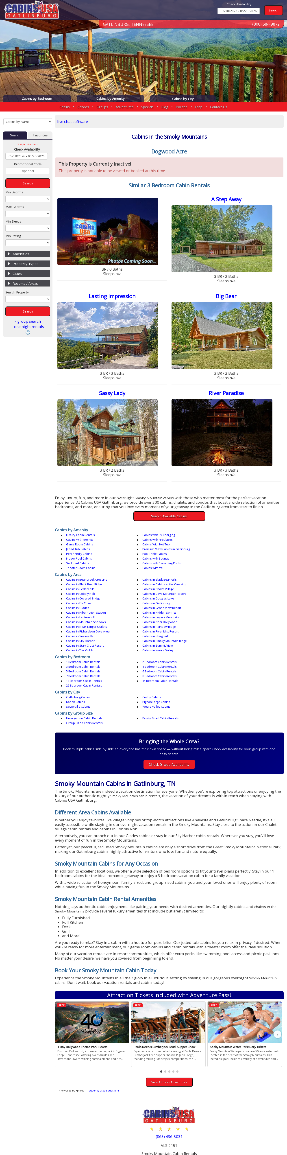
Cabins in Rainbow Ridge (84, 604)
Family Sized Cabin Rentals (157, 672)
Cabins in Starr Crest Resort (158, 614)
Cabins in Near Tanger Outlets (231, 600)
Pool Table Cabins (79, 550)
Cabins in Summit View (226, 614)
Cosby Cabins (148, 656)
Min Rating (13, 236)
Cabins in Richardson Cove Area (161, 604)
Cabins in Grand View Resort (158, 590)
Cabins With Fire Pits (225, 536)
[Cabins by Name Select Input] (27, 121)
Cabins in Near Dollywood (156, 600)
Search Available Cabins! (170, 517)
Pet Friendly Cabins (224, 546)
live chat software (74, 121)
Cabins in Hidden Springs (84, 595)
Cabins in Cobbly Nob (81, 581)
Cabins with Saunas (224, 550)
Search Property (17, 292)
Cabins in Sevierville (81, 609)
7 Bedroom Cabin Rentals (84, 640)
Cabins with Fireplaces (82, 541)
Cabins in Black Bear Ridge (229, 571)
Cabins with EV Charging (155, 536)
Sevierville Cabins (151, 661)
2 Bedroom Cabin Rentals (156, 630)
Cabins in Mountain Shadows (87, 600)
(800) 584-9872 (266, 24)
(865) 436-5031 (170, 1091)
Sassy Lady (113, 394)
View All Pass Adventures (170, 1037)
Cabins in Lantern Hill (153, 595)
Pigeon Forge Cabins (81, 661)
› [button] (277, 989)
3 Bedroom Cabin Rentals (228, 630)
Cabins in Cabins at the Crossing (89, 576)
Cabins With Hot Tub (225, 541)
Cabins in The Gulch (80, 619)
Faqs (198, 107)
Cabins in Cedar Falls (153, 576)
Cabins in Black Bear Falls (156, 571)
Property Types (25, 264)
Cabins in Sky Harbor (225, 609)
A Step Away (226, 199)
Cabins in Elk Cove (151, 586)
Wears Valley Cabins (225, 661)
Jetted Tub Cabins (79, 546)
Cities (17, 273)
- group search (28, 321)
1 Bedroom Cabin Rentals (84, 630)
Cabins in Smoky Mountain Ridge (89, 614)
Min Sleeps (13, 221)
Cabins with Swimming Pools (158, 555)
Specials (147, 107)
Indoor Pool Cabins (152, 550)
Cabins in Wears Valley (154, 619)
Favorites (40, 135)
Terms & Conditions (263, 1137)
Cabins (65, 107)
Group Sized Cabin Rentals (229, 672)
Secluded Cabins (78, 555)
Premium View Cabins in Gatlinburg (163, 546)
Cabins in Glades (78, 590)
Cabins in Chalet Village (227, 576)
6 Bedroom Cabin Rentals (228, 635)
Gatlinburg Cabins (79, 656)
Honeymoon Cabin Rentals (85, 672)
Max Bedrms (14, 207)
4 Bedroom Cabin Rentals (84, 635)
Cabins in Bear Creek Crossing (87, 571)
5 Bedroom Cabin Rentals (156, 635)
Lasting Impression (113, 297)
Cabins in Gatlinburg (225, 586)
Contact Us (218, 107)
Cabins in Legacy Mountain (229, 595)
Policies (181, 107)
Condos (83, 107)
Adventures (125, 107)
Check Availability (239, 4)
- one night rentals (28, 326)
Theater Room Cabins (226, 555)
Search (15, 135)
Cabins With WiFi (78, 560)
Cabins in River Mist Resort (229, 604)
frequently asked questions (104, 1045)
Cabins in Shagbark (152, 609)
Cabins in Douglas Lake (83, 586)
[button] (162, 1026)
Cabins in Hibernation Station (231, 590)
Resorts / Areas (25, 283)
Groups (102, 107)
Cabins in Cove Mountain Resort (161, 581)
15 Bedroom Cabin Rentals (85, 644)
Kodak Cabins (220, 656)
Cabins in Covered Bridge (228, 581)
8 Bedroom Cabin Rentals (156, 640)
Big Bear (226, 297)
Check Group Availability (170, 713)
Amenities (21, 254)
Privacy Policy (228, 1137)
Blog (164, 107)
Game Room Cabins (152, 541)
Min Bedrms (14, 192)
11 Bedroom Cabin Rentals (229, 640)
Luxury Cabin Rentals (81, 536)
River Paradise (226, 394)
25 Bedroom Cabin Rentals (157, 644)
